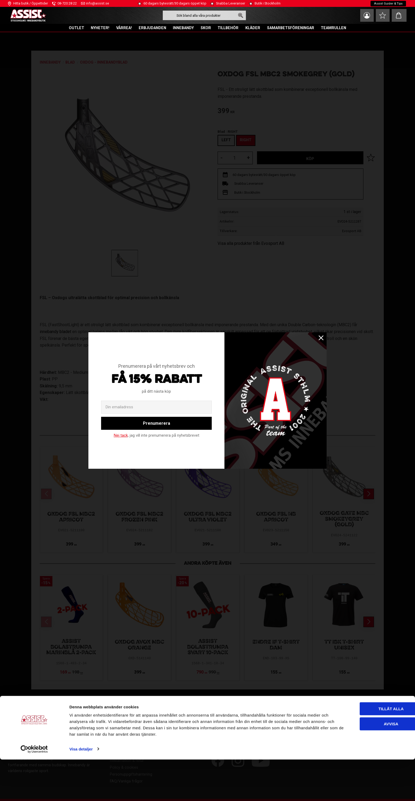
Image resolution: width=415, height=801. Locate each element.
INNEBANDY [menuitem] (183, 28)
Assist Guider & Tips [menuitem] (388, 3)
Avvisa (357, 765)
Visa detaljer (81, 790)
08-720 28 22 (67, 3)
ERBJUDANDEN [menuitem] (152, 28)
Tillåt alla (357, 750)
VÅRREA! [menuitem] (124, 28)
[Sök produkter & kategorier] (197, 15)
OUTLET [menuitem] (76, 28)
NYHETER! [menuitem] (100, 28)
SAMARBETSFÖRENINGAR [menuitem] (290, 28)
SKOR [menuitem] (206, 28)
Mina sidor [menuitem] (364, 15)
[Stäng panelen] (407, 746)
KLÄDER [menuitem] (252, 28)
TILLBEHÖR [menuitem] (228, 28)
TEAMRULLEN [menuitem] (333, 28)
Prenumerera (156, 423)
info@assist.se (97, 3)
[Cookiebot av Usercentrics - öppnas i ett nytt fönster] (34, 791)
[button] (382, 15)
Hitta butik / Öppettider (30, 3)
